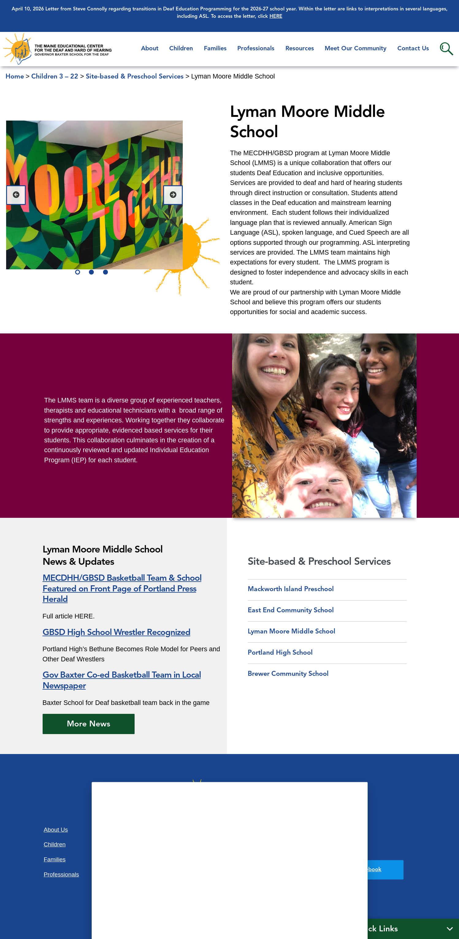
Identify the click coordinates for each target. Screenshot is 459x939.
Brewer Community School (288, 674)
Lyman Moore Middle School (291, 632)
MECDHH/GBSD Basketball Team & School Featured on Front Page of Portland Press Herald (122, 589)
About (150, 49)
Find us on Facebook (355, 869)
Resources (299, 49)
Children (181, 49)
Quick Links (376, 929)
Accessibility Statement (331, 829)
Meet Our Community (355, 49)
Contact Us (413, 49)
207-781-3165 (229, 878)
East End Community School (291, 610)
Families (215, 49)
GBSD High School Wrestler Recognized (116, 633)
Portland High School (280, 653)
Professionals (255, 49)
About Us (56, 829)
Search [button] (446, 49)
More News (88, 724)
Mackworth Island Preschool (291, 589)
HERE (276, 16)
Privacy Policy (332, 849)
